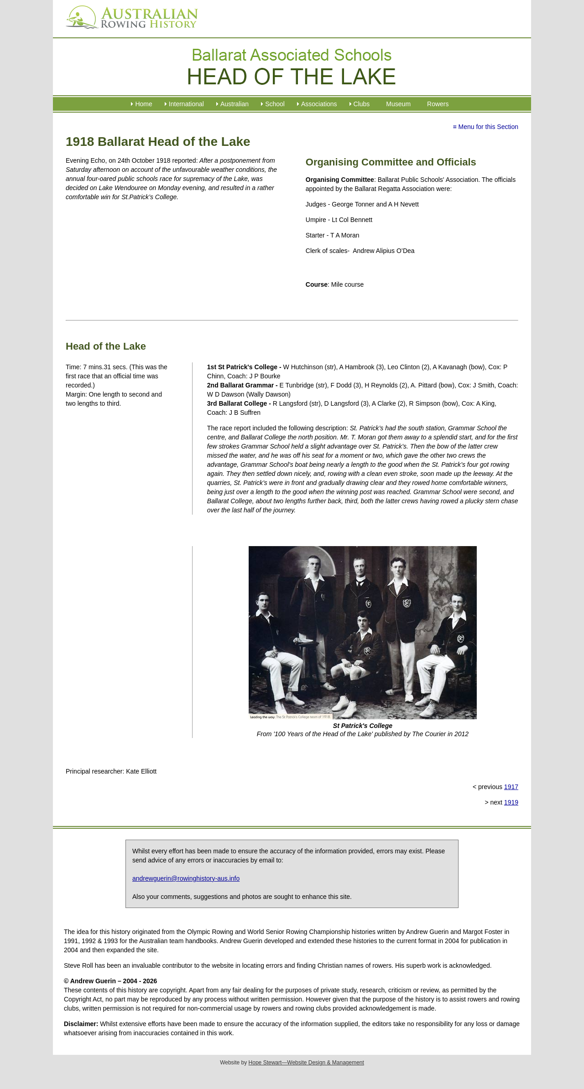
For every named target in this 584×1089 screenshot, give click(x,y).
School (275, 104)
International (186, 104)
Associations (319, 104)
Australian (234, 104)
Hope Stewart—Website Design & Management (306, 1062)
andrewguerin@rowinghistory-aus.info (186, 878)
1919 (511, 802)
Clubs (362, 104)
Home (143, 104)
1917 (511, 786)
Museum (398, 104)
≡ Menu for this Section (485, 126)
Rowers (437, 104)
